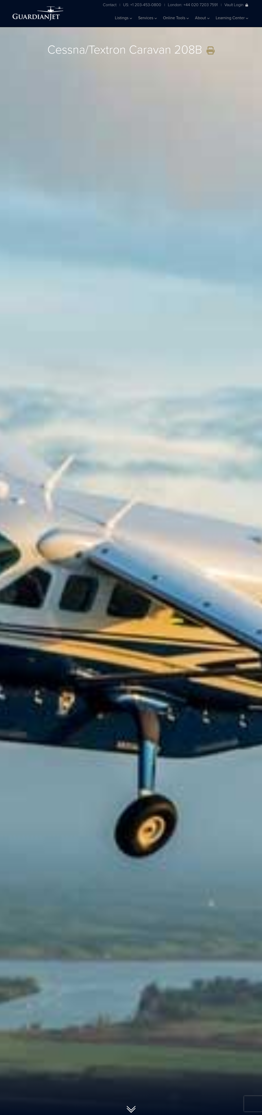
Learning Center (232, 17)
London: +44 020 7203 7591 (193, 5)
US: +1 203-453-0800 (142, 5)
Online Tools (176, 17)
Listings (123, 17)
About (202, 17)
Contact (109, 5)
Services (147, 17)
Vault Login (236, 5)
